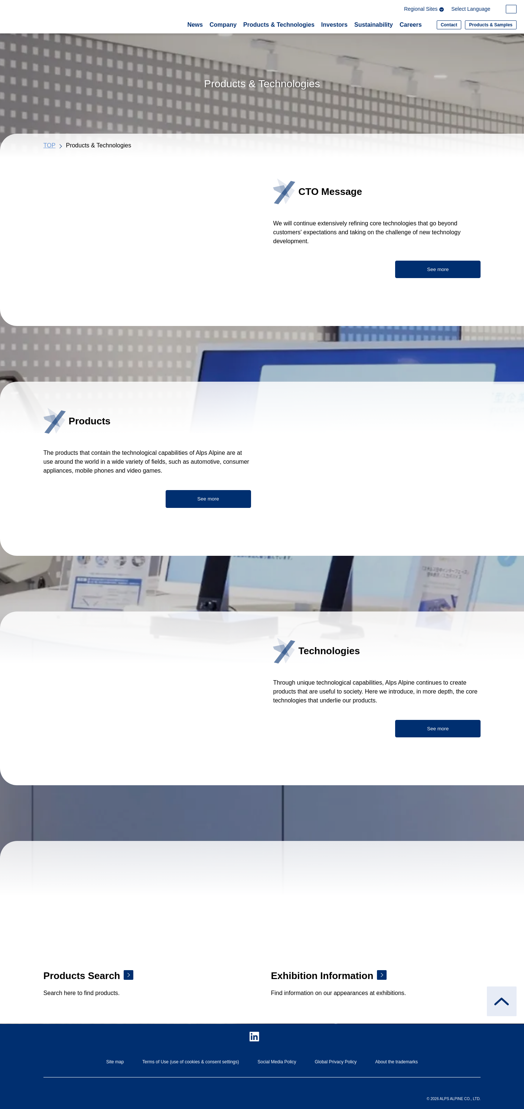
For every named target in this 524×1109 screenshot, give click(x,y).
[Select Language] (475, 10)
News (195, 25)
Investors (334, 25)
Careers (411, 25)
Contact (449, 24)
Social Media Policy (276, 1061)
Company (223, 25)
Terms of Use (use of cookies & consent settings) (190, 1061)
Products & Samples (490, 24)
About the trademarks (396, 1061)
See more (438, 270)
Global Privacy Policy (336, 1061)
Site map (115, 1061)
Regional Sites (425, 10)
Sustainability (373, 25)
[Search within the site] (512, 9)
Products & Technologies (279, 25)
